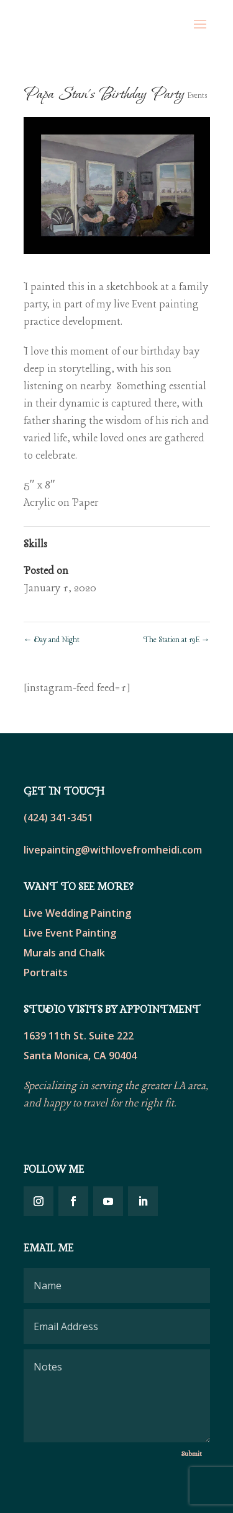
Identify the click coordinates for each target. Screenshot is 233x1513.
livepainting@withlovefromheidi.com (113, 850)
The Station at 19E (177, 640)
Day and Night (52, 640)
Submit (191, 1454)
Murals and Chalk (64, 952)
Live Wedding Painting (77, 913)
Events (198, 96)
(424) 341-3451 (58, 817)
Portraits (46, 972)
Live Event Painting (70, 933)
